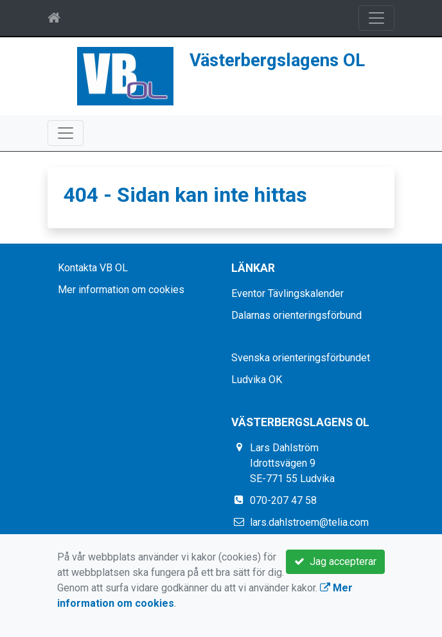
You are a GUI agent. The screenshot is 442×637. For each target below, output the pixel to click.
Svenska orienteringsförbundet (300, 358)
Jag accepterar (335, 561)
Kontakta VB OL (93, 268)
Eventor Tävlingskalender (287, 293)
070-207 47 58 (283, 500)
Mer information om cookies (121, 289)
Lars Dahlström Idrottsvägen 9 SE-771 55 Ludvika (292, 463)
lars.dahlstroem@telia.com (309, 522)
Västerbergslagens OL (277, 60)
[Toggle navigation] (376, 18)
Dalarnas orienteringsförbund (296, 315)
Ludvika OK (256, 379)
